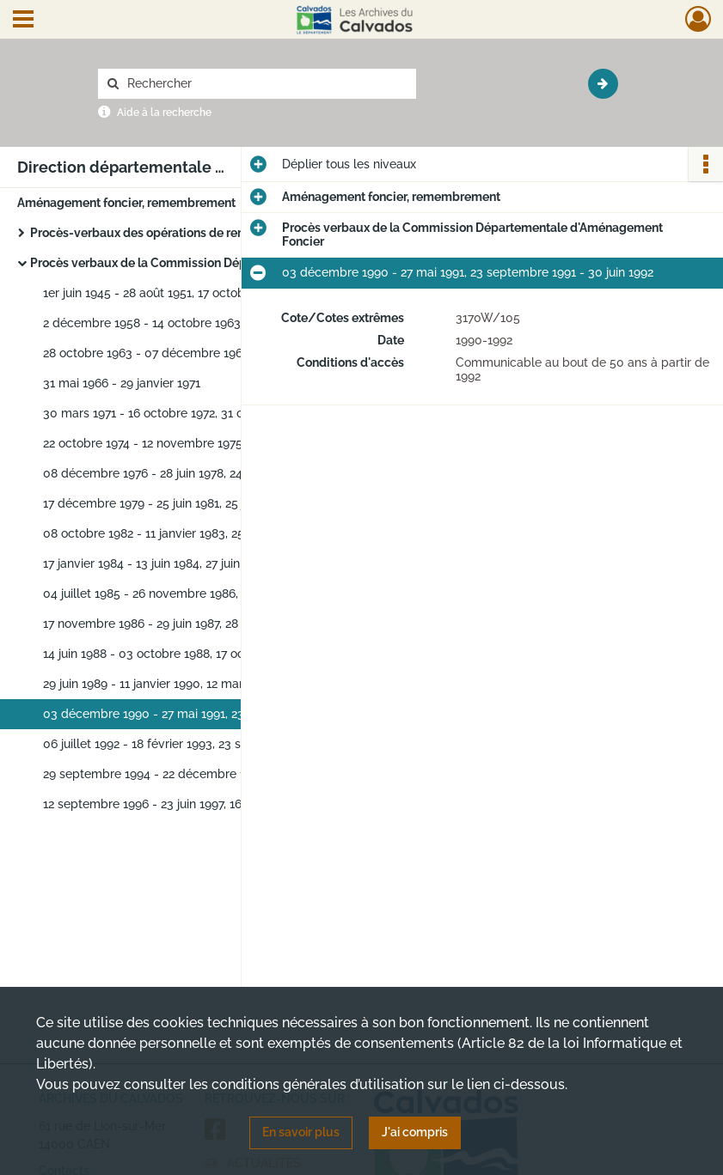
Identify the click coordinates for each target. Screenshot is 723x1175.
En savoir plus (301, 1132)
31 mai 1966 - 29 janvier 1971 (121, 383)
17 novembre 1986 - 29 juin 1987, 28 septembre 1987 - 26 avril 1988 (215, 623)
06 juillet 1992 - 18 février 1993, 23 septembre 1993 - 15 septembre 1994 (215, 744)
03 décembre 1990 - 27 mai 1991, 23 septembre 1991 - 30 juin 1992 (215, 714)
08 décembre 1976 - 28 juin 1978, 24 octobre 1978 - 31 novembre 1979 (215, 473)
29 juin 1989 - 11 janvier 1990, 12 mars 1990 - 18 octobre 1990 (212, 684)
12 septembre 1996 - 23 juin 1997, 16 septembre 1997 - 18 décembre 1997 (215, 804)
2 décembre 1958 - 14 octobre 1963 (142, 323)
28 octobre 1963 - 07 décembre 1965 (146, 353)
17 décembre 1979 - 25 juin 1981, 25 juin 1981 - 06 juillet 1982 (210, 503)
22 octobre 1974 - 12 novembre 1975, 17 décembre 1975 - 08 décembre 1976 (215, 443)
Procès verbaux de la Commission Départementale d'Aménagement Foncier (202, 263)
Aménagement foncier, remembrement (126, 203)
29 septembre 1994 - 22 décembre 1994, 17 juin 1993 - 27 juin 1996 (215, 774)
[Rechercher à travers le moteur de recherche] (265, 84)
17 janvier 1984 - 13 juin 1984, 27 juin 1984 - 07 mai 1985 (195, 563)
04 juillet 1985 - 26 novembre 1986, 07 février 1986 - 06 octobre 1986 (215, 593)
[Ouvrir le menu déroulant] (23, 20)
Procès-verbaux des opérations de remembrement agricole (197, 233)
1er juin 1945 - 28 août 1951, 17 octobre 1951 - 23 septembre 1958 (215, 293)
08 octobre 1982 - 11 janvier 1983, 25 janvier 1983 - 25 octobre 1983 (215, 533)
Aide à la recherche (164, 113)
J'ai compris (415, 1132)
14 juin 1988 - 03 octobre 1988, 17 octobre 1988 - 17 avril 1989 (213, 654)
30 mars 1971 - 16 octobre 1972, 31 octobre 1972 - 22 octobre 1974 (215, 413)
